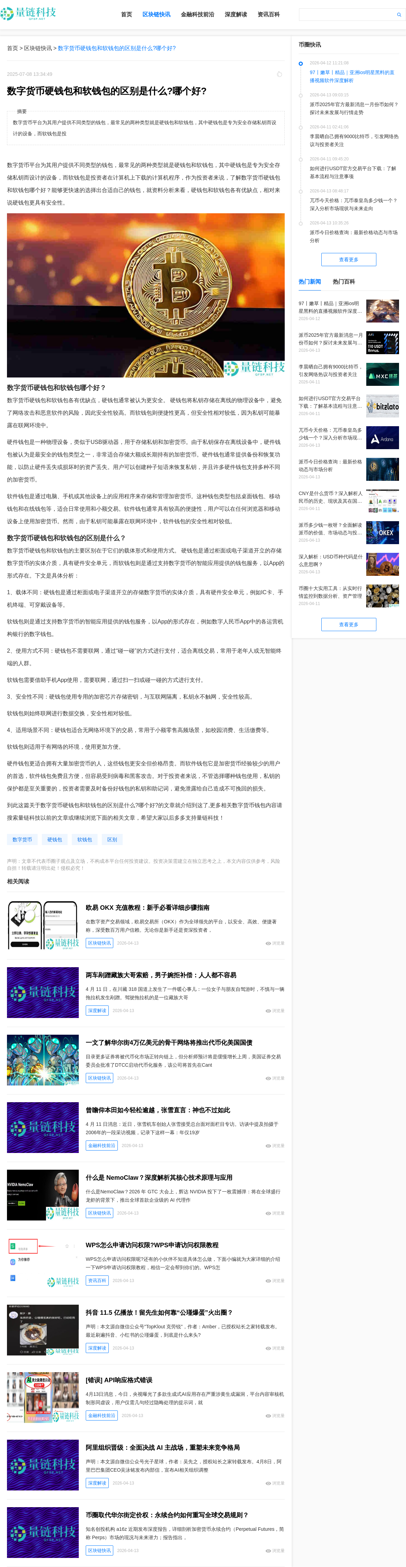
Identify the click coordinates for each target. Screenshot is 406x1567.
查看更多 (349, 259)
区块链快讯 (156, 14)
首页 (126, 14)
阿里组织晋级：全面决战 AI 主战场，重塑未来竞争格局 (163, 1447)
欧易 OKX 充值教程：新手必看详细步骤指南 (147, 907)
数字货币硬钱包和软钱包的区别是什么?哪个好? (117, 48)
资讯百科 (269, 14)
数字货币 (22, 839)
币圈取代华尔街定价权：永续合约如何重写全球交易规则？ (167, 1515)
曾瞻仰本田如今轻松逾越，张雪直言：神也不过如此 (158, 1110)
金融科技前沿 (197, 14)
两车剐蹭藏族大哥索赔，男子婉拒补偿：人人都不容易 (161, 975)
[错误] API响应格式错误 (119, 1380)
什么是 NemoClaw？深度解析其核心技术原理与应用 (159, 1177)
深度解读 (236, 14)
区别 (112, 839)
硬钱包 (54, 839)
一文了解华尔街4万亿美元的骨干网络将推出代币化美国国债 (169, 1042)
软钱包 (84, 839)
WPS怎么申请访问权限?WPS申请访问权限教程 (152, 1245)
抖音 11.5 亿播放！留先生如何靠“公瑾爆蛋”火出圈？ (159, 1312)
